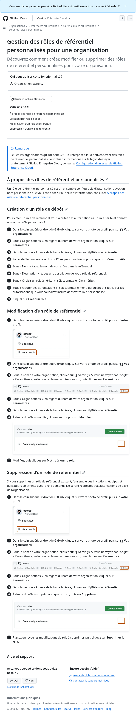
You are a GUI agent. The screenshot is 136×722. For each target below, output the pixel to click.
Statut (67, 708)
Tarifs (77, 708)
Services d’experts (93, 708)
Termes (37, 708)
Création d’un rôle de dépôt (37, 209)
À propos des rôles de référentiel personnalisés (57, 179)
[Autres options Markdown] (49, 99)
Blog (109, 708)
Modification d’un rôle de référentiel (46, 311)
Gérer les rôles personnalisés (25, 29)
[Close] (126, 6)
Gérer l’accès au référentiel (44, 26)
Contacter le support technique (89, 680)
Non (29, 680)
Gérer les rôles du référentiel (80, 26)
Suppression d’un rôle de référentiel (46, 472)
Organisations (16, 26)
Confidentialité (52, 708)
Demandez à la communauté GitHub (92, 675)
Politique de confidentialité (20, 686)
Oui (14, 680)
